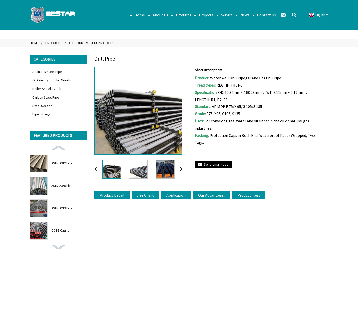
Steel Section (42, 106)
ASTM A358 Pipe (61, 186)
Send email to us (216, 164)
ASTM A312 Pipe (61, 163)
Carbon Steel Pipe (45, 97)
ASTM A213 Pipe (61, 208)
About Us (160, 14)
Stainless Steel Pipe (47, 71)
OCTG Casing (60, 230)
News (244, 14)
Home (139, 14)
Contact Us (266, 14)
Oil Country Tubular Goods (91, 43)
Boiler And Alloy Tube (47, 88)
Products (183, 14)
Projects (206, 14)
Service (227, 14)
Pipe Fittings (41, 114)
